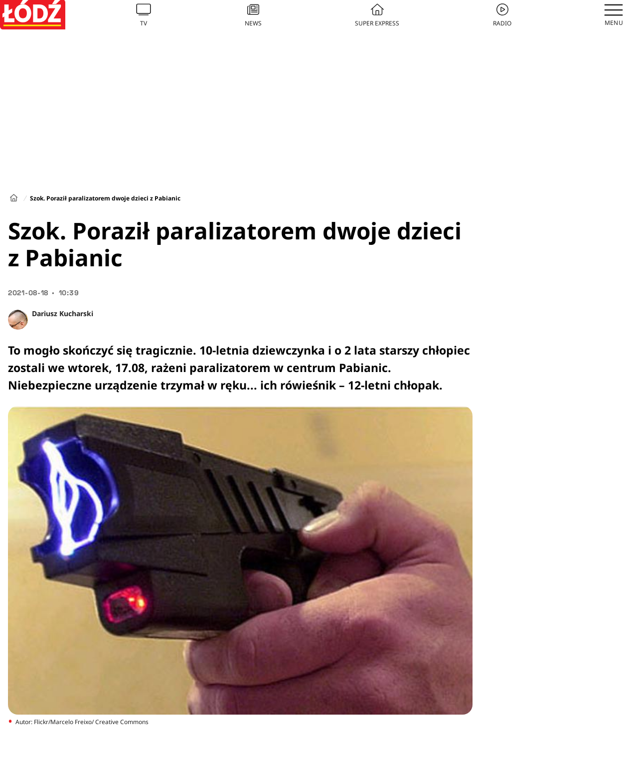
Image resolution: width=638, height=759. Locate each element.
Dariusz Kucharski (62, 313)
